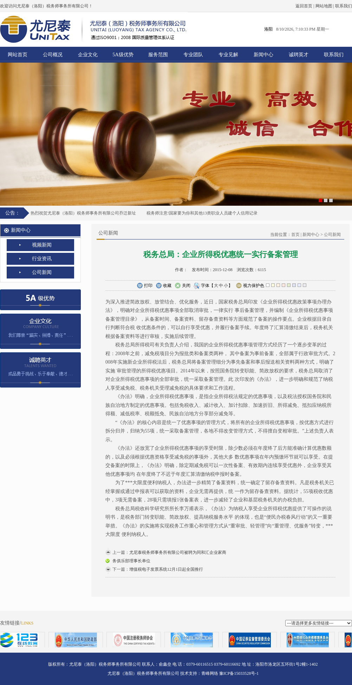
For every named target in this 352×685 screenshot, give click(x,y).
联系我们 (343, 6)
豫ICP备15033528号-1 (239, 673)
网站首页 (17, 54)
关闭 (182, 286)
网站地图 (323, 6)
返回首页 (303, 6)
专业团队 (193, 54)
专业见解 (228, 54)
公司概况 (53, 54)
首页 (295, 234)
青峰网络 (209, 673)
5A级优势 (122, 54)
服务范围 (158, 54)
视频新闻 (42, 245)
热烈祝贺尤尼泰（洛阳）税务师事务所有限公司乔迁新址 (83, 213)
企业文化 (88, 54)
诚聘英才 (298, 54)
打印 (144, 286)
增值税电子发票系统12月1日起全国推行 (166, 569)
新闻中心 (263, 54)
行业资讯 (42, 258)
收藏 (163, 286)
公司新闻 (42, 272)
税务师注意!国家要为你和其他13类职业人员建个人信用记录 (202, 213)
